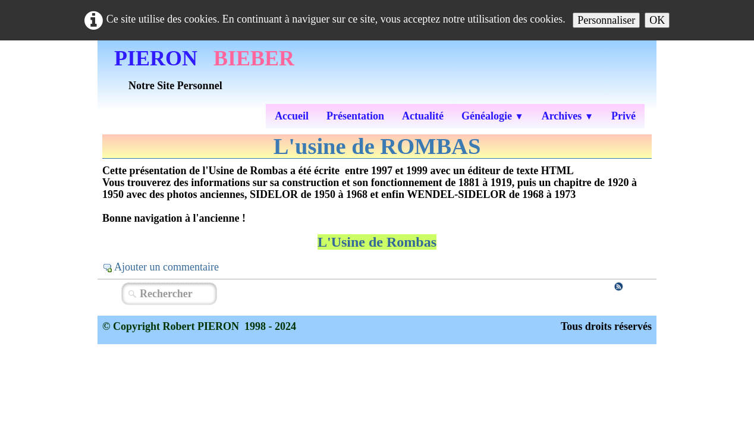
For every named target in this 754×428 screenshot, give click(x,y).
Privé (623, 116)
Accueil (292, 116)
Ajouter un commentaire (166, 267)
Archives (567, 116)
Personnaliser (606, 20)
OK (657, 20)
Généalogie (492, 116)
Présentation (355, 116)
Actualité (423, 116)
